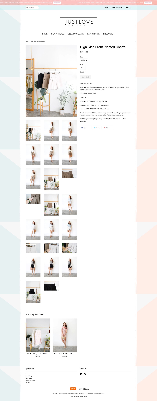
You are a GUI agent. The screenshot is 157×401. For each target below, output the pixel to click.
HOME (44, 34)
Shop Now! (59, 2)
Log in (106, 7)
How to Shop (29, 376)
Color (81, 57)
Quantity (82, 72)
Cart (130, 7)
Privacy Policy (83, 396)
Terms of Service (74, 396)
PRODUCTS (109, 34)
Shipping (28, 382)
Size (81, 64)
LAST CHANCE (93, 34)
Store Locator (29, 378)
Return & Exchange (30, 380)
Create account (117, 7)
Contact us (28, 373)
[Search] (32, 7)
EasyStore (102, 393)
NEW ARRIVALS (57, 34)
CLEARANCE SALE (76, 34)
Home (27, 41)
